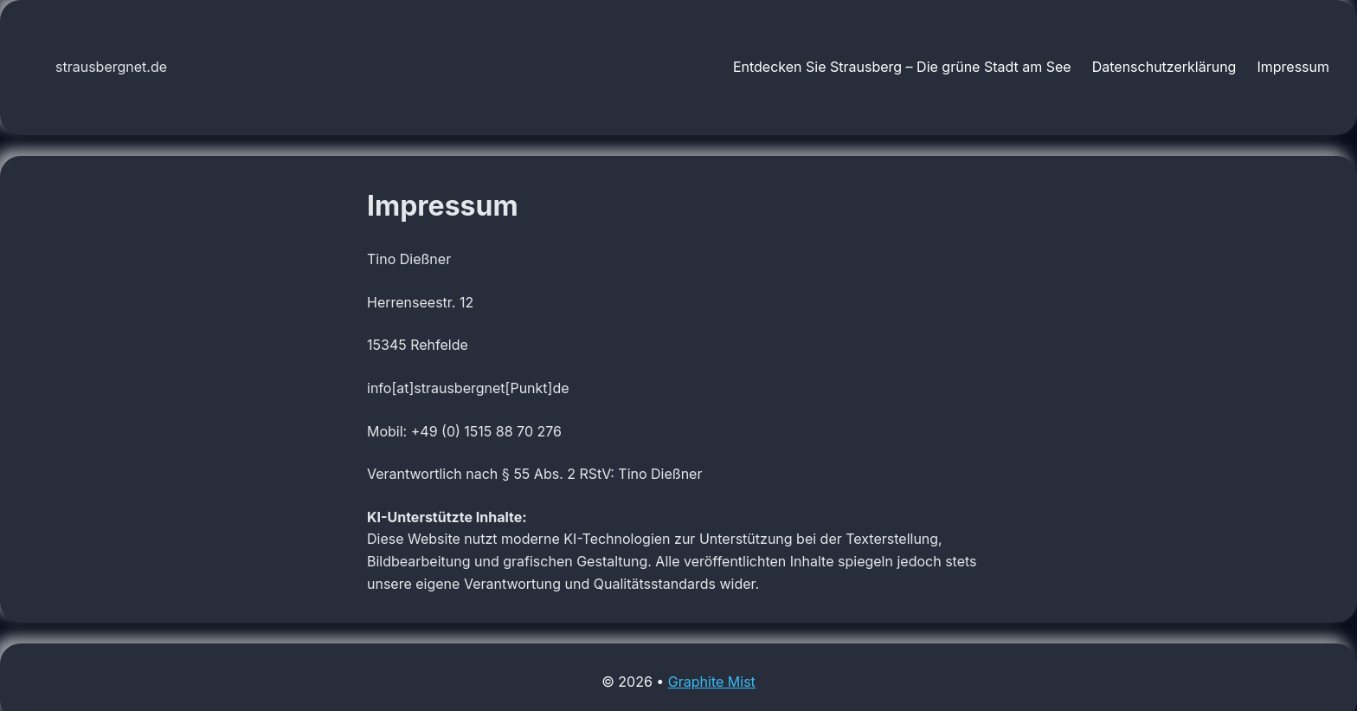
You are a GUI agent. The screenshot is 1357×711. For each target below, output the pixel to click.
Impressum (1293, 66)
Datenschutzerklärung (1164, 66)
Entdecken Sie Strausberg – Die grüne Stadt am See (902, 66)
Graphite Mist (712, 681)
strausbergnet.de (111, 66)
